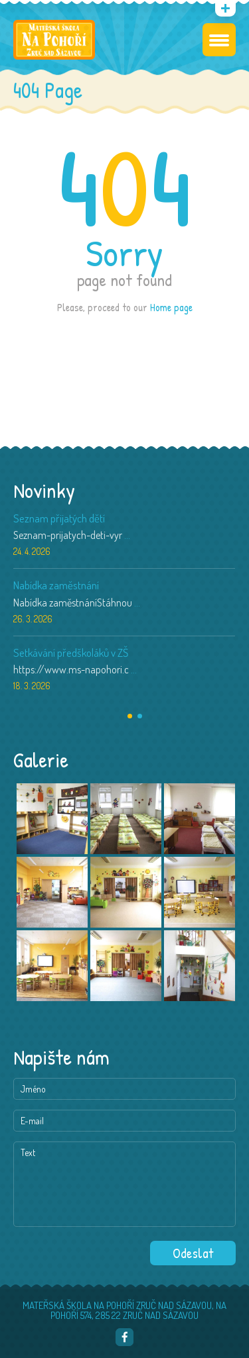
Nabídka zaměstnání (56, 585)
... (127, 535)
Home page (171, 307)
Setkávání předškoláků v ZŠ (70, 652)
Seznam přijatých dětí (59, 518)
